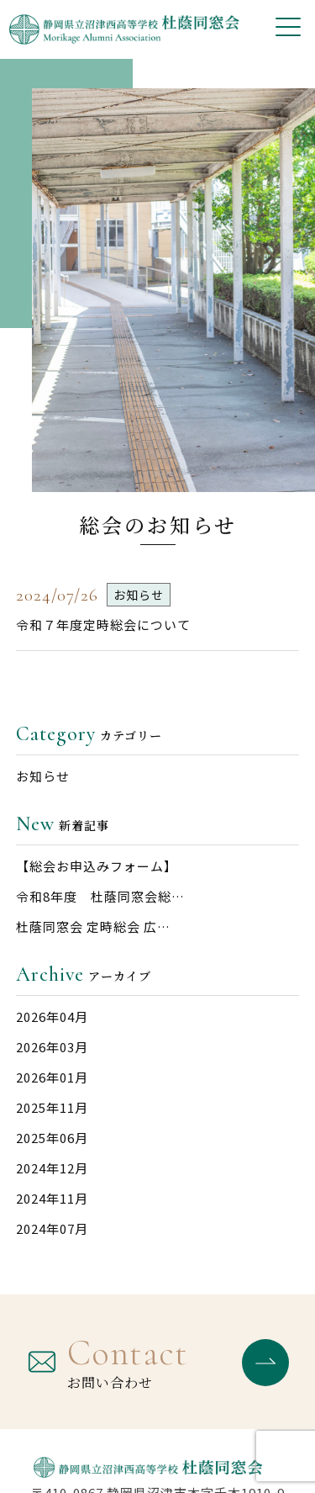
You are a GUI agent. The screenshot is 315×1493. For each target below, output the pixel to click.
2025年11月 (52, 1107)
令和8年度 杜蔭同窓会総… (100, 896)
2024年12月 (52, 1168)
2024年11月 (52, 1198)
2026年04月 (52, 1016)
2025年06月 (52, 1137)
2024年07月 (52, 1228)
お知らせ (43, 776)
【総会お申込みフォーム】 (96, 866)
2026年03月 (52, 1047)
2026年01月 (52, 1077)
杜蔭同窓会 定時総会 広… (93, 926)
